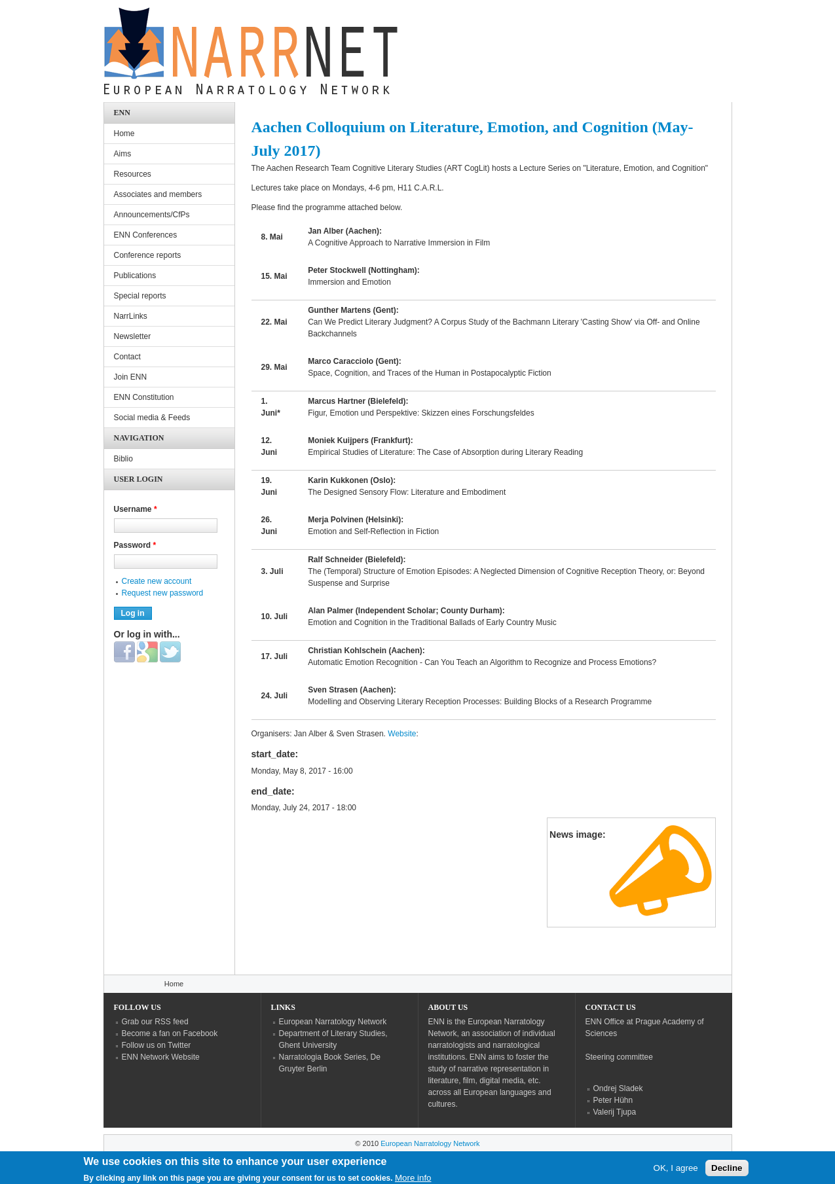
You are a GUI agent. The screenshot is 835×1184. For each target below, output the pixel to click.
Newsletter (132, 336)
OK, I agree (676, 1171)
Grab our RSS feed (155, 1021)
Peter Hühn (613, 1100)
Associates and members (158, 194)
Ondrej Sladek (618, 1088)
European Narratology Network (333, 1021)
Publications (135, 275)
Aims (123, 153)
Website (402, 733)
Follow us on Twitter (156, 1045)
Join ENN (130, 377)
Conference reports (147, 255)
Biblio (123, 458)
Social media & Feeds (152, 417)
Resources (132, 174)
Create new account (157, 581)
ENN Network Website (161, 1057)
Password (135, 545)
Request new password (163, 593)
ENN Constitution (144, 397)
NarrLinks (130, 316)
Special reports (140, 295)
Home (124, 133)
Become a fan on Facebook (170, 1033)
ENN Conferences (145, 235)
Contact (127, 356)
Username (135, 509)
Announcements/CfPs (152, 214)
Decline (726, 1171)
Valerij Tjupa (615, 1112)
